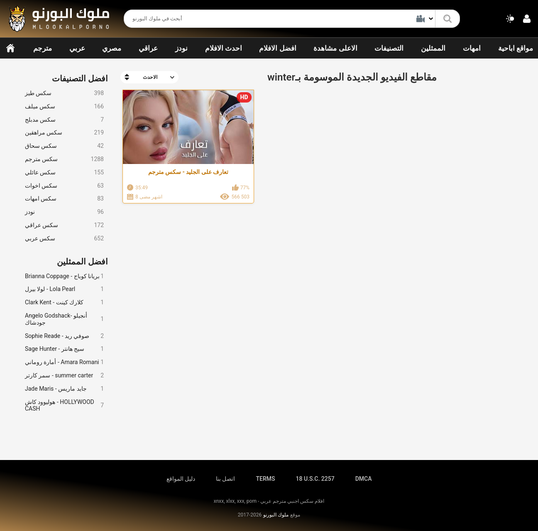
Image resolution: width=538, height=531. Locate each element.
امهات (472, 48)
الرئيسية (10, 48)
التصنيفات (389, 48)
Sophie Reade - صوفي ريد (64, 336)
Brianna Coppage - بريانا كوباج (64, 276)
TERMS (265, 478)
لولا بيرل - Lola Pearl (64, 289)
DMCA (363, 478)
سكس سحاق (64, 145)
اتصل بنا (225, 478)
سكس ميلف (64, 106)
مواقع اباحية (515, 48)
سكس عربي (64, 238)
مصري (111, 48)
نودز (181, 48)
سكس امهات (64, 198)
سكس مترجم (64, 159)
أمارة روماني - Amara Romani (64, 362)
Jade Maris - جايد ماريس (64, 388)
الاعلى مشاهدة (335, 48)
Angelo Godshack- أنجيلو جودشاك (64, 319)
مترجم (42, 48)
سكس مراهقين (64, 132)
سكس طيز (64, 93)
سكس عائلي (64, 172)
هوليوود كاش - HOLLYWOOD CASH (64, 405)
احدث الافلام (223, 48)
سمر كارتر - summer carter (64, 375)
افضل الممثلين (82, 262)
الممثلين (433, 48)
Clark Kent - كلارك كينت (64, 302)
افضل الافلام (277, 48)
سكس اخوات (64, 185)
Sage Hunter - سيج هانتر (64, 348)
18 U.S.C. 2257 (315, 478)
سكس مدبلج (64, 119)
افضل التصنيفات (80, 78)
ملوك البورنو (276, 515)
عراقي (148, 48)
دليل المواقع (180, 478)
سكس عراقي (64, 225)
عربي (77, 48)
